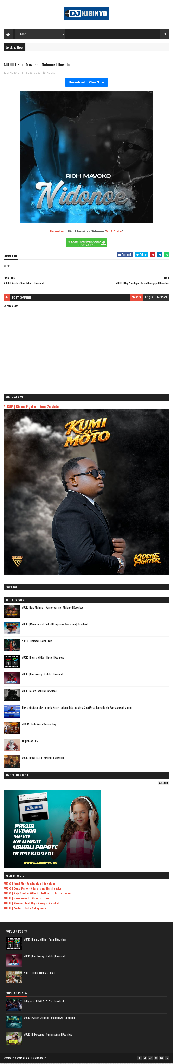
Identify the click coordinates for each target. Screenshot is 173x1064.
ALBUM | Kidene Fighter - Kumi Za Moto (31, 407)
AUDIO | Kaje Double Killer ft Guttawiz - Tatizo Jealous (38, 894)
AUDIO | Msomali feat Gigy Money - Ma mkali (31, 903)
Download (58, 232)
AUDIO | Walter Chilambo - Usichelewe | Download (49, 1018)
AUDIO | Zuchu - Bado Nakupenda (25, 908)
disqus (149, 298)
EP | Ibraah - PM (30, 741)
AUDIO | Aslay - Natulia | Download (39, 691)
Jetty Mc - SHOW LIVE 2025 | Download (44, 1001)
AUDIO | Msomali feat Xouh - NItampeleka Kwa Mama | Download (55, 625)
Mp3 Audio (114, 232)
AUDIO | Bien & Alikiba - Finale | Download (43, 658)
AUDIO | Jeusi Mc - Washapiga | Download (30, 884)
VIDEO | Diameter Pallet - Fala (37, 641)
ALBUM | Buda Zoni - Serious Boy (39, 725)
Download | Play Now (86, 83)
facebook (162, 298)
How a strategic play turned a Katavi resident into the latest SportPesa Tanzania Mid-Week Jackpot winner (77, 708)
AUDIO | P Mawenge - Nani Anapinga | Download (48, 1035)
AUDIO (51, 73)
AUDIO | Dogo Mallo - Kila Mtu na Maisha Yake (32, 889)
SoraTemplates (23, 1058)
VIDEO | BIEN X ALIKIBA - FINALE (39, 973)
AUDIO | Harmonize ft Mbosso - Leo (26, 898)
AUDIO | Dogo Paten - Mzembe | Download (43, 758)
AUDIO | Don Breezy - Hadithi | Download (42, 675)
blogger (136, 298)
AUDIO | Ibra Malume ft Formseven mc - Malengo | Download (52, 608)
